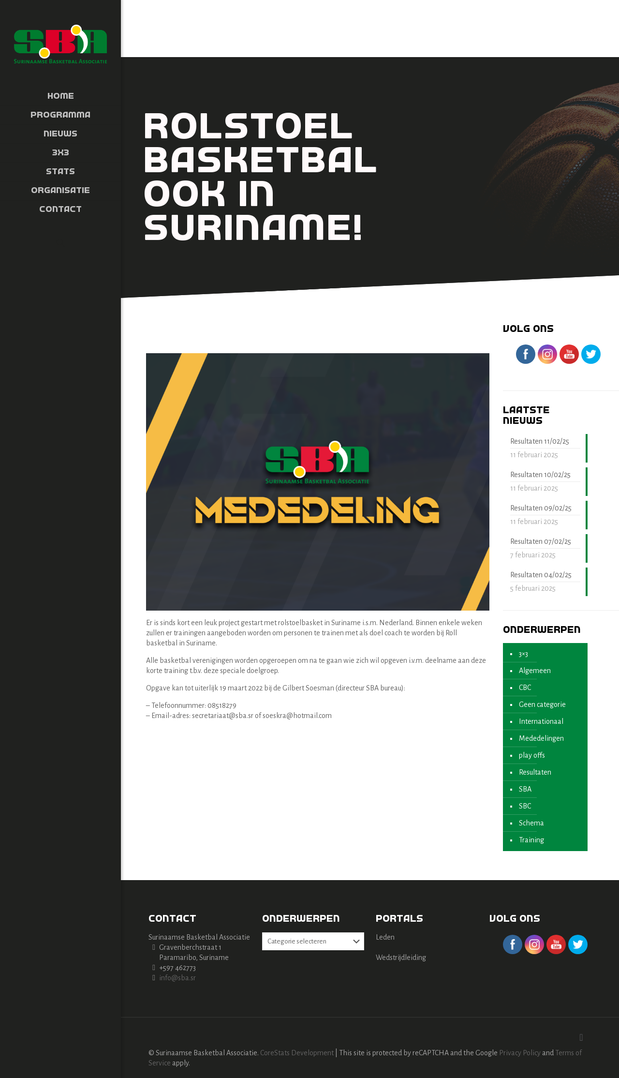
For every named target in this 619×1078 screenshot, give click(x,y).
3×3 (523, 654)
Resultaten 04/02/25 (541, 575)
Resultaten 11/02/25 (539, 441)
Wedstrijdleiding (401, 957)
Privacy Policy (520, 1053)
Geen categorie (542, 704)
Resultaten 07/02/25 (540, 541)
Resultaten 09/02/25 (541, 508)
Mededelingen (541, 738)
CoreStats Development (297, 1053)
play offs (532, 755)
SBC (525, 806)
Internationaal (541, 721)
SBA (525, 789)
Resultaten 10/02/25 (540, 475)
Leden (385, 937)
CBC (525, 687)
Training (531, 840)
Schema (531, 823)
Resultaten (535, 772)
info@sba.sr (177, 978)
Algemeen (535, 670)
